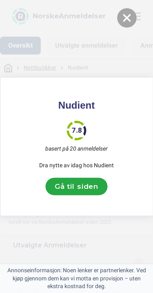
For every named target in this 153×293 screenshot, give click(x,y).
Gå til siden (76, 186)
